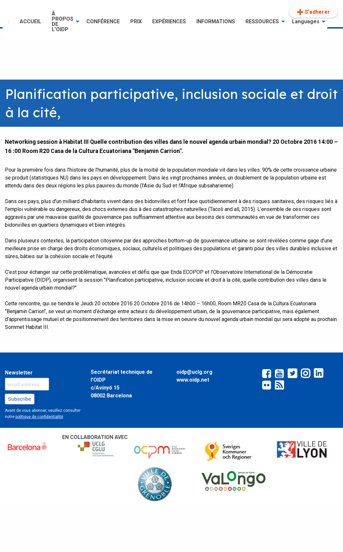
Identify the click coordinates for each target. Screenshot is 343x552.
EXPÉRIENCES (169, 21)
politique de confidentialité (39, 416)
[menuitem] (8, 22)
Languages (305, 21)
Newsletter (19, 373)
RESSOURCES (262, 21)
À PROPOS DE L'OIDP (62, 21)
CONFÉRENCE (103, 21)
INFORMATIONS (215, 21)
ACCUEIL (30, 21)
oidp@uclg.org (194, 372)
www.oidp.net (192, 380)
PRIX (136, 21)
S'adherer (313, 12)
